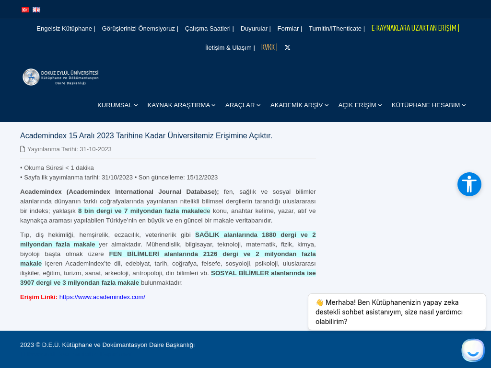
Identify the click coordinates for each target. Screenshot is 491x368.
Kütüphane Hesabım (427, 105)
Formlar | (290, 28)
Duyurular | (256, 28)
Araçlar (241, 105)
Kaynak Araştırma (179, 105)
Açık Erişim (358, 105)
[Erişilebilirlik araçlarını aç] (469, 184)
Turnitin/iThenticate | (337, 28)
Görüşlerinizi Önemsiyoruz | (140, 28)
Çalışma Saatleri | (209, 28)
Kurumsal (115, 105)
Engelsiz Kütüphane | (65, 28)
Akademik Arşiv (297, 105)
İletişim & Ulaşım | (230, 47)
